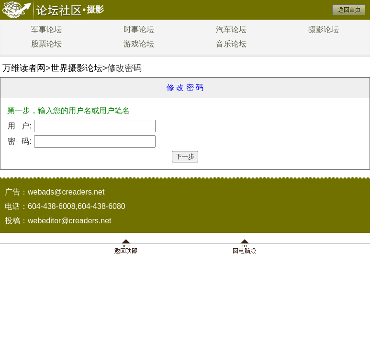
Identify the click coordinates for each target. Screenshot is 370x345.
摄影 (95, 9)
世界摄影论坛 (76, 68)
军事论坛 (46, 29)
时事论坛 (138, 29)
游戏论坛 (138, 44)
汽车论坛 (231, 29)
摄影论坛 (323, 29)
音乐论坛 (231, 44)
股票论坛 (46, 44)
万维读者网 (23, 68)
